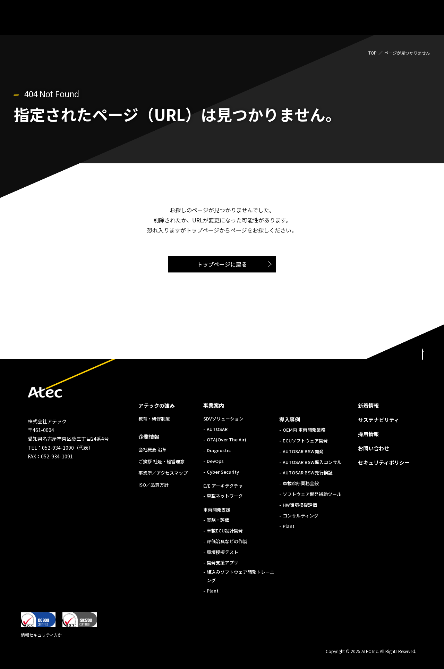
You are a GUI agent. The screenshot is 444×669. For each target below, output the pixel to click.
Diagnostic (219, 450)
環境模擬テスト (222, 552)
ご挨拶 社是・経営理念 (161, 461)
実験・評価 (218, 519)
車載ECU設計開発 (225, 530)
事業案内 (213, 405)
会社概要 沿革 (152, 449)
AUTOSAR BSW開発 (303, 451)
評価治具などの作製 (227, 541)
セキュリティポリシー (384, 462)
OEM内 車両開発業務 (304, 429)
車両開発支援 (216, 509)
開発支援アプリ (222, 562)
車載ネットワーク (225, 495)
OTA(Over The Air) (226, 439)
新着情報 (368, 405)
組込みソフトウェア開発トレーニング (240, 576)
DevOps (215, 461)
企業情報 (148, 436)
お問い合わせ (373, 448)
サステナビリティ (378, 419)
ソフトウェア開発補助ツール (312, 494)
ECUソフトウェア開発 (305, 440)
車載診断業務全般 (301, 483)
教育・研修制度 (154, 418)
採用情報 (368, 434)
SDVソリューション (223, 418)
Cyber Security (223, 471)
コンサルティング (300, 515)
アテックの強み (156, 405)
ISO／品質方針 (153, 484)
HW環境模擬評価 (300, 504)
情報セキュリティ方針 (41, 635)
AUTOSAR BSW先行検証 (308, 472)
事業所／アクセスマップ (163, 473)
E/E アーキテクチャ (223, 485)
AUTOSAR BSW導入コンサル (312, 462)
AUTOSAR (217, 429)
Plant (213, 590)
